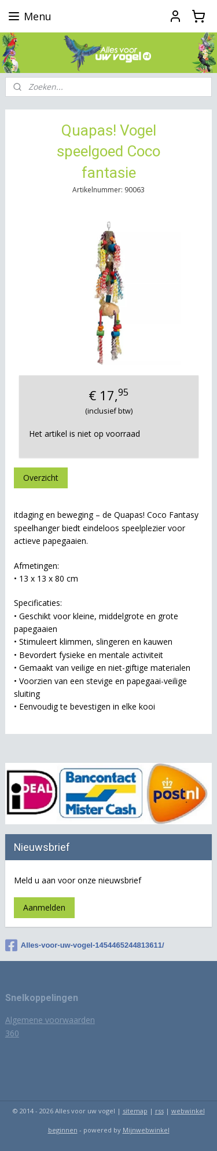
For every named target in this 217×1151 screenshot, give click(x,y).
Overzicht (40, 478)
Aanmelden (44, 907)
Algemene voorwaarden (50, 1019)
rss (159, 1110)
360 (12, 1033)
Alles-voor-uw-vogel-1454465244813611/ (84, 945)
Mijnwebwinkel (146, 1130)
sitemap (135, 1110)
